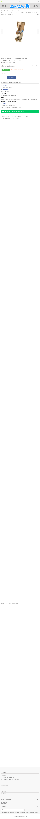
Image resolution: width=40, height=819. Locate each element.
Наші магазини (5, 789)
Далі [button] (38, 31)
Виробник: (3, 62)
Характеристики (16, 116)
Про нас (4, 793)
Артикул (10, 62)
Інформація (5, 116)
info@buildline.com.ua (10, 781)
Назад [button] (2, 31)
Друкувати (5, 82)
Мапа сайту (4, 795)
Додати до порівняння (15, 82)
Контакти (4, 791)
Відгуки (26, 116)
